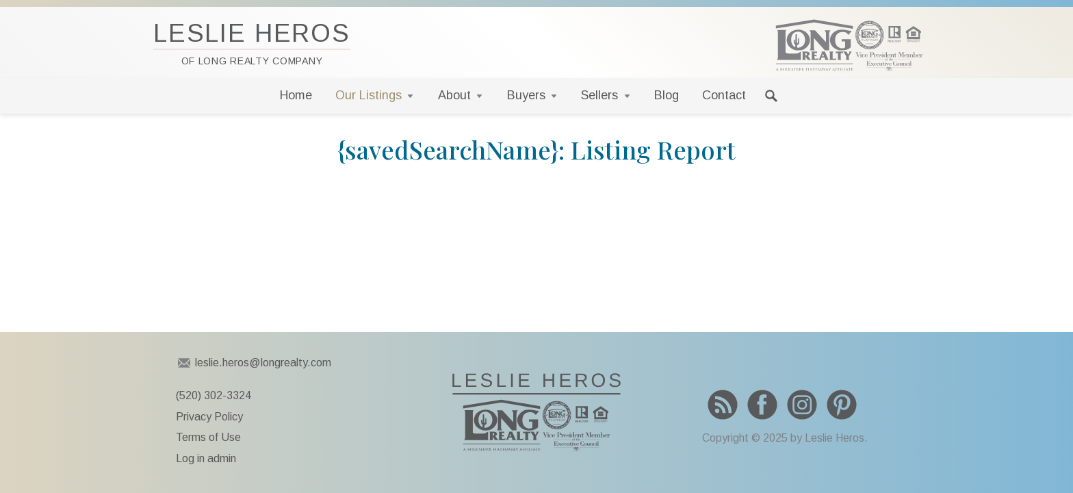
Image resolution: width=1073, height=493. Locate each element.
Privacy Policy (209, 416)
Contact (724, 95)
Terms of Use (208, 437)
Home (296, 95)
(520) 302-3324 (213, 395)
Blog (666, 95)
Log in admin (206, 458)
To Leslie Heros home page (536, 412)
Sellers (599, 95)
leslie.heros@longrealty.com (263, 362)
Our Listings (368, 95)
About (454, 95)
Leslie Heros (251, 42)
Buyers (526, 95)
